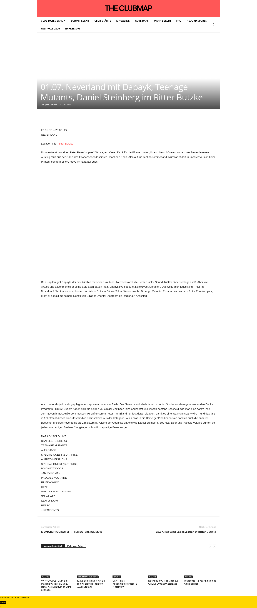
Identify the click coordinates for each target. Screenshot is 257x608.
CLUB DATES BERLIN (53, 20)
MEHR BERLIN (162, 20)
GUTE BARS (142, 20)
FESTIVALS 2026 (50, 28)
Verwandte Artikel (53, 546)
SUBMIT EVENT (80, 20)
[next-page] (214, 546)
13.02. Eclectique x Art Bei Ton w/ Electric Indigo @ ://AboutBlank (91, 583)
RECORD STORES (197, 20)
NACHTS (45, 576)
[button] (214, 25)
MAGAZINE (123, 20)
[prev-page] (210, 546)
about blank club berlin (88, 576)
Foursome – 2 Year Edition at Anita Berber (200, 582)
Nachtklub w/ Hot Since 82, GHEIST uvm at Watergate (163, 582)
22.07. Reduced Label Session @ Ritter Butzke (186, 531)
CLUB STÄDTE (102, 20)
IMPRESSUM (72, 28)
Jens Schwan (51, 104)
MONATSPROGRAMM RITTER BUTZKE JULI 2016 (72, 531)
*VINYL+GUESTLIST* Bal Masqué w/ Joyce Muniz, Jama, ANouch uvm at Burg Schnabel (56, 585)
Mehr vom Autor (75, 546)
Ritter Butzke (65, 143)
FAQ (178, 20)
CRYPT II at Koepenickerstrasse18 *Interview (125, 583)
